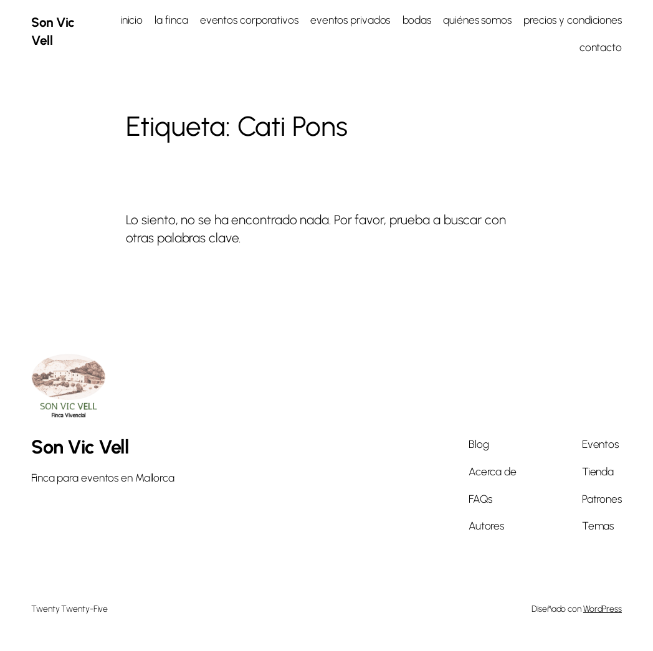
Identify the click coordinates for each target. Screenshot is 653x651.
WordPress (602, 609)
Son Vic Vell (79, 447)
